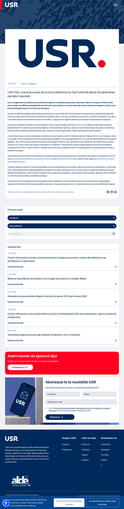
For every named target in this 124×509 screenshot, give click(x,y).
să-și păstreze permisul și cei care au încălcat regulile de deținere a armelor (44, 159)
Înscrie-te (85, 444)
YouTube (105, 455)
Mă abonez (56, 417)
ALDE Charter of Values (87, 496)
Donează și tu (19, 367)
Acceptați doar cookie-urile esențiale (102, 503)
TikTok (104, 460)
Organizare (67, 449)
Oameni (65, 444)
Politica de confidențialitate (108, 496)
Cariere (84, 455)
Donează (85, 449)
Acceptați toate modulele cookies (69, 503)
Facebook (105, 444)
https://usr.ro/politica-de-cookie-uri (20, 505)
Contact (85, 460)
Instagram (105, 449)
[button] (5, 503)
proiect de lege (80, 125)
